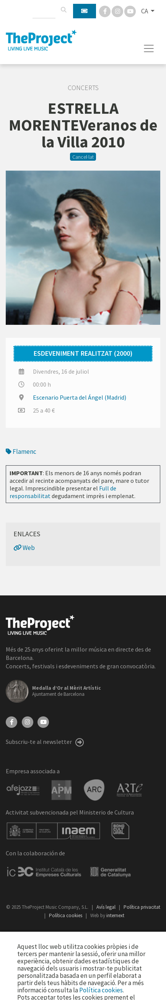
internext (115, 915)
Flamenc (21, 451)
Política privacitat (142, 907)
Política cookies (66, 915)
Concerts (83, 88)
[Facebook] (105, 10)
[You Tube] (130, 10)
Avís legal (106, 907)
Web (24, 548)
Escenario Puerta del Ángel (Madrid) (79, 397)
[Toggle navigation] (149, 48)
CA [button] (145, 11)
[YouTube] (43, 721)
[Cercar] (63, 10)
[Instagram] (118, 10)
